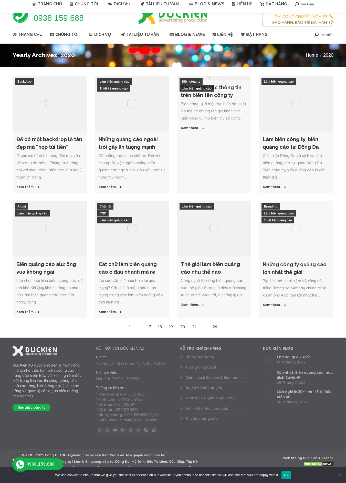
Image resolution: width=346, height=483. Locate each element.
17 (149, 336)
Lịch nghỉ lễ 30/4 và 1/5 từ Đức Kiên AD (304, 403)
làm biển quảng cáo (57, 379)
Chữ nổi (105, 216)
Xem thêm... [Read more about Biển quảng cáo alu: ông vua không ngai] (28, 321)
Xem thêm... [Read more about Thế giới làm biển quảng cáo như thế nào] (192, 314)
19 (171, 336)
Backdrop (24, 91)
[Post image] (268, 369)
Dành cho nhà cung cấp (206, 417)
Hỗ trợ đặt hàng (199, 366)
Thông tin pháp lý (201, 376)
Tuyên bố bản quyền (203, 397)
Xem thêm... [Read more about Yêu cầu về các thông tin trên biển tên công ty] (192, 137)
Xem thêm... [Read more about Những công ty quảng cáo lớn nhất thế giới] (274, 314)
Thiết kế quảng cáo (114, 98)
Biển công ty (191, 91)
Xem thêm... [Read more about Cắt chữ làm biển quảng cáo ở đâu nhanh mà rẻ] (110, 321)
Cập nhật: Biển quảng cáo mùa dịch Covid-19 (305, 384)
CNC (103, 222)
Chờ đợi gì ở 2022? (293, 366)
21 (194, 336)
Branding (270, 216)
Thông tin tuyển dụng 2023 (209, 407)
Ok (286, 475)
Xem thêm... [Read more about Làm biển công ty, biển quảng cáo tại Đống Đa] (274, 196)
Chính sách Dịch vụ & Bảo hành (213, 387)
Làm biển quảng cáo (115, 91)
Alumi (21, 216)
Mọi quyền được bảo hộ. (146, 464)
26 (215, 336)
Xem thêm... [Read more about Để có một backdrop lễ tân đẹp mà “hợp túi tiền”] (28, 196)
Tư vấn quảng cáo (201, 428)
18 (160, 336)
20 (182, 336)
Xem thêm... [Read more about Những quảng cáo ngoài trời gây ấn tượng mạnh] (110, 196)
